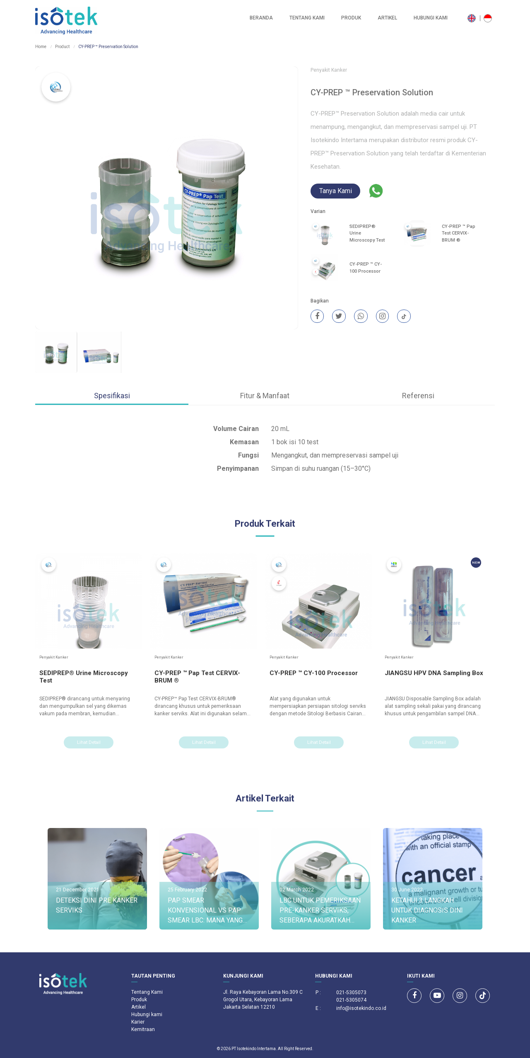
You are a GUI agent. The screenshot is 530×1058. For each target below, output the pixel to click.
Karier (138, 1022)
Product (62, 46)
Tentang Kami (307, 18)
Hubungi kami (431, 18)
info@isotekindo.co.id (361, 1008)
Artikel (387, 18)
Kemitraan (143, 1029)
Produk (351, 18)
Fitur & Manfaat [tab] (264, 395)
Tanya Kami (335, 191)
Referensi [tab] (418, 395)
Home (40, 46)
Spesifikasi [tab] (112, 395)
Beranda (261, 18)
